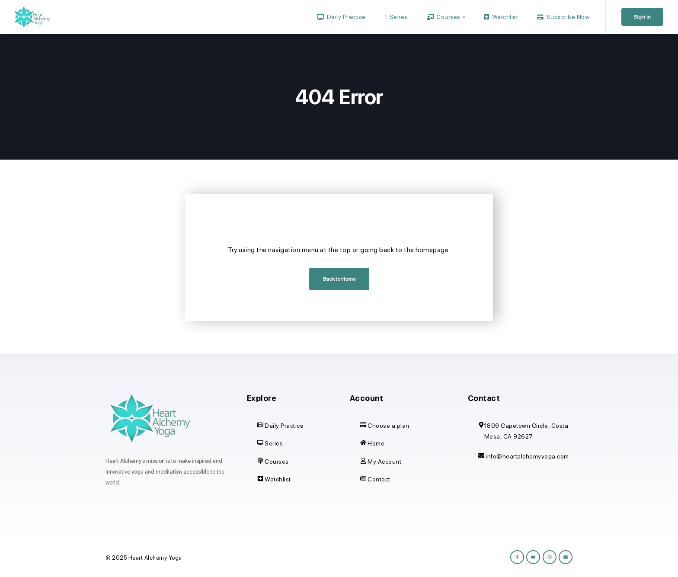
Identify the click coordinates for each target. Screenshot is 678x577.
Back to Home (339, 279)
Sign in (642, 17)
